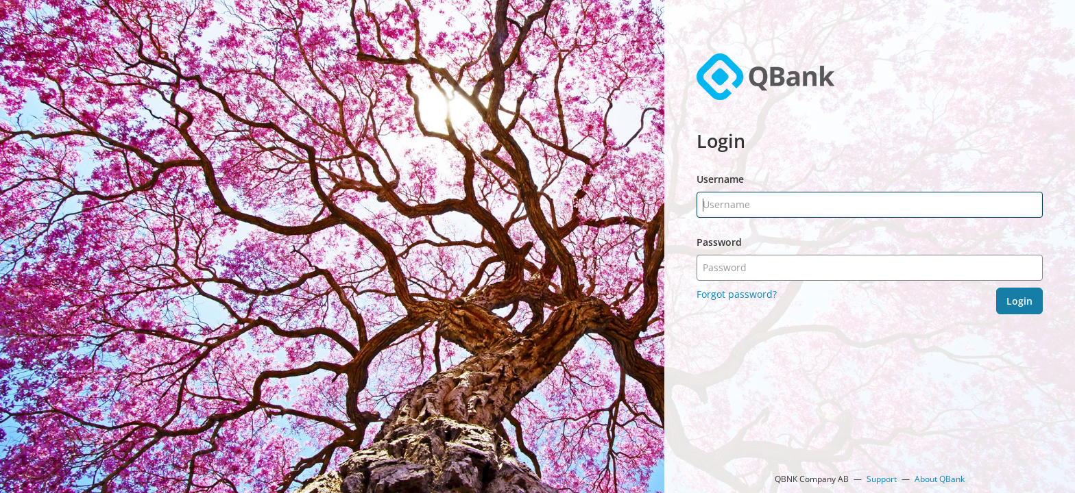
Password (719, 242)
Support (882, 479)
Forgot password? (737, 294)
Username (720, 179)
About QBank (940, 479)
